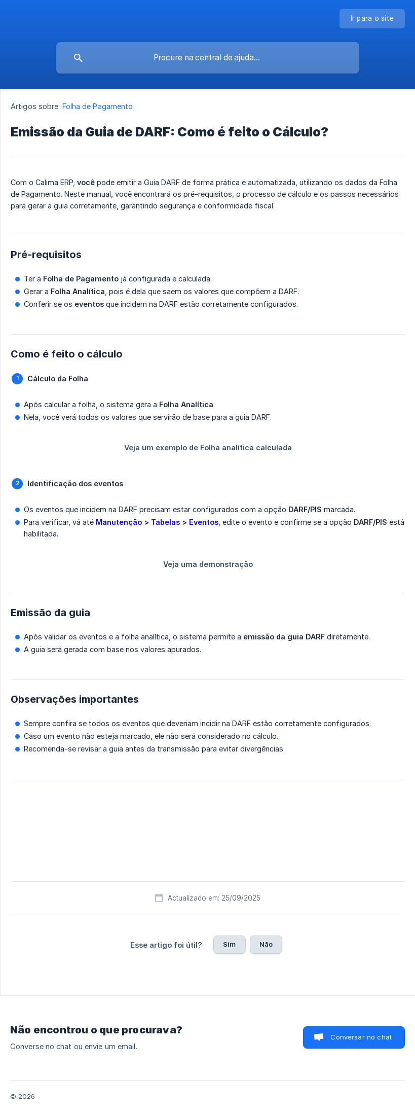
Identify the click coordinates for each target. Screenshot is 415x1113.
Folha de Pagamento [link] (97, 106)
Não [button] (266, 944)
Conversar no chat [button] (361, 1037)
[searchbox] (207, 58)
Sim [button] (229, 944)
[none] (372, 18)
